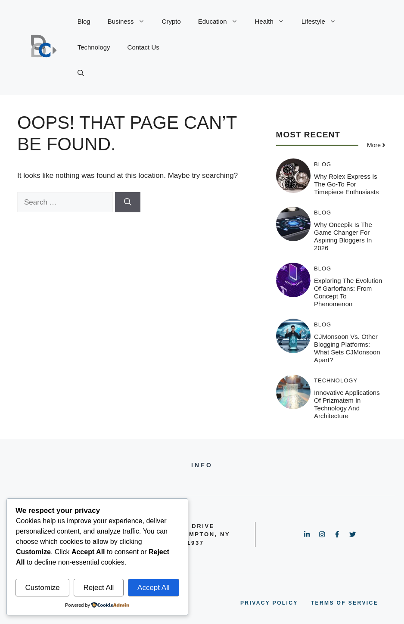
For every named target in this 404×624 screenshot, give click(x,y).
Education (222, 21)
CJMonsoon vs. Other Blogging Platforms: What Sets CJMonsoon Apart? (347, 348)
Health (274, 21)
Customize (42, 588)
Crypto (171, 21)
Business (130, 21)
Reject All (98, 588)
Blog (84, 21)
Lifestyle (323, 21)
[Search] (127, 202)
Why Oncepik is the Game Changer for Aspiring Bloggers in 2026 (343, 236)
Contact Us (143, 47)
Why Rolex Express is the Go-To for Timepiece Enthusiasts (346, 184)
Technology (94, 47)
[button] (81, 73)
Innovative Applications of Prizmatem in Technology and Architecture (347, 404)
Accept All (153, 588)
